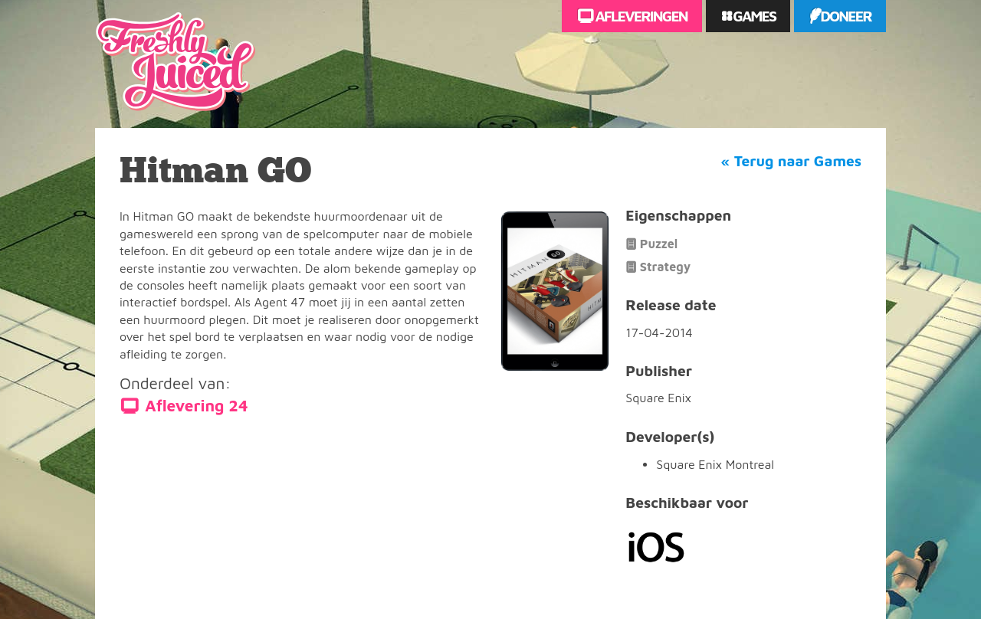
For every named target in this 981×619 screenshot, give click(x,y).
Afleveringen (639, 16)
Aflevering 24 (196, 405)
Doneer (845, 16)
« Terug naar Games (791, 160)
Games (753, 16)
